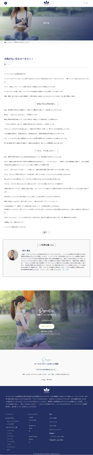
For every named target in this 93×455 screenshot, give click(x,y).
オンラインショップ (55, 429)
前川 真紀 (31, 439)
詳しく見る (65, 269)
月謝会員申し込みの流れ (56, 440)
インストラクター (33, 414)
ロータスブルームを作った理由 (57, 436)
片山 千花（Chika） (33, 420)
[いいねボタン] (44, 232)
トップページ (9, 414)
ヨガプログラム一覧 (11, 427)
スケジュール (53, 422)
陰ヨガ (8, 449)
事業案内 (51, 433)
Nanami (30, 428)
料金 (50, 414)
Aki (29, 431)
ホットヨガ (9, 433)
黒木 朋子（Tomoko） (33, 436)
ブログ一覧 (52, 426)
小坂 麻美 (31, 417)
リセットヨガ (10, 438)
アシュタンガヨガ (10, 441)
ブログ (10, 42)
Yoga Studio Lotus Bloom (43, 454)
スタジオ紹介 (53, 418)
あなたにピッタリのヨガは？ (13, 421)
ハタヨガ (9, 444)
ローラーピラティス (11, 447)
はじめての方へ (10, 418)
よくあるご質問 (10, 424)
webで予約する (46, 326)
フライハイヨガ (10, 430)
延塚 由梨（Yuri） (32, 425)
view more (46, 379)
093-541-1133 (46, 332)
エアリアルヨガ (10, 436)
